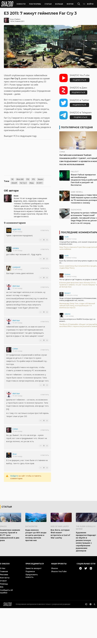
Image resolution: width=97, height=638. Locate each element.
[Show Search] (78, 4)
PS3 (27, 179)
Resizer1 (68, 293)
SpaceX (3, 556)
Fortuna (67, 274)
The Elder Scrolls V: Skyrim (86, 557)
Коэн (12, 19)
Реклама (4, 604)
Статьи (48, 4)
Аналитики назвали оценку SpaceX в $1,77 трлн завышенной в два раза (10, 565)
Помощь (4, 613)
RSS (1, 617)
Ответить (45, 230)
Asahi (67, 237)
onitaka (15, 248)
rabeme (67, 314)
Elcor (14, 454)
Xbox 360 (19, 179)
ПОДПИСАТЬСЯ (79, 80)
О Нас (2, 598)
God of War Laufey (60, 556)
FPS (33, 179)
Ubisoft (14, 183)
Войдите (14, 475)
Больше (59, 4)
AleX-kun (16, 286)
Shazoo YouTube (58, 601)
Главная (4, 601)
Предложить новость (32, 605)
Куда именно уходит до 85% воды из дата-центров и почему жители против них (35, 565)
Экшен (40, 179)
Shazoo (54, 598)
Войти (90, 4)
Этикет (3, 610)
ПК (12, 179)
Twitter (17, 19)
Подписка (30, 601)
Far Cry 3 (23, 183)
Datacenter (31, 556)
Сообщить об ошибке (6, 621)
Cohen (15, 348)
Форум (70, 4)
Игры (32, 183)
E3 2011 (39, 183)
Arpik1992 (16, 229)
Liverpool (16, 267)
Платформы (35, 4)
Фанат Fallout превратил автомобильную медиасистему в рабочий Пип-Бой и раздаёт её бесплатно (84, 179)
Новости (21, 4)
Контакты (4, 607)
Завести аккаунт (34, 598)
